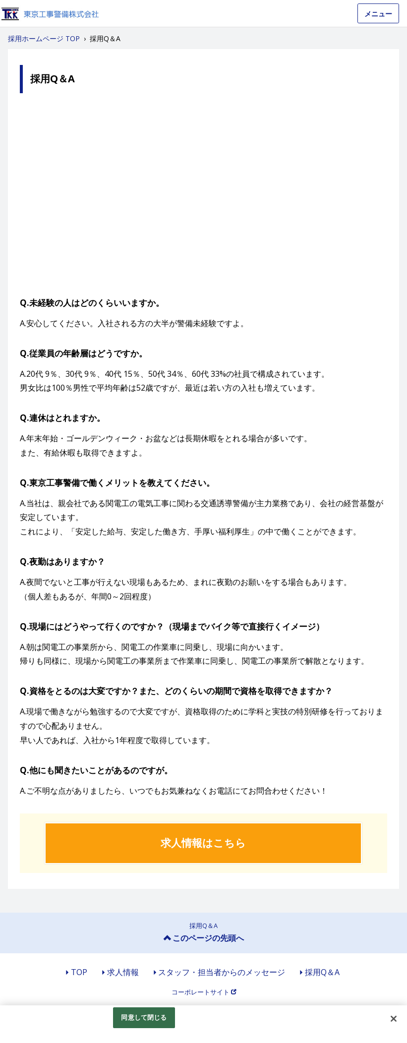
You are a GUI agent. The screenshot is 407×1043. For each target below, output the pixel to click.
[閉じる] (394, 1019)
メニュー (378, 13)
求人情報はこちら (203, 843)
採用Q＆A (322, 972)
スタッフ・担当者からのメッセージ (221, 972)
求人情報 (123, 972)
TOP (79, 972)
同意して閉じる (144, 1017)
